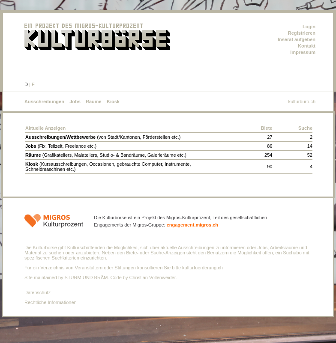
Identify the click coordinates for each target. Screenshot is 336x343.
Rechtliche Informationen (50, 302)
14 (309, 146)
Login (309, 26)
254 (268, 155)
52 (309, 155)
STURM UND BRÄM (86, 277)
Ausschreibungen (44, 101)
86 (269, 146)
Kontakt (306, 45)
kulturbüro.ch (301, 101)
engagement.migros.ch (192, 224)
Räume (94, 101)
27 (269, 137)
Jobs (75, 101)
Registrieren (301, 33)
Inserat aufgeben (296, 39)
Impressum (302, 52)
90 (269, 166)
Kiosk (113, 101)
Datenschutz (37, 292)
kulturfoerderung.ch (202, 267)
